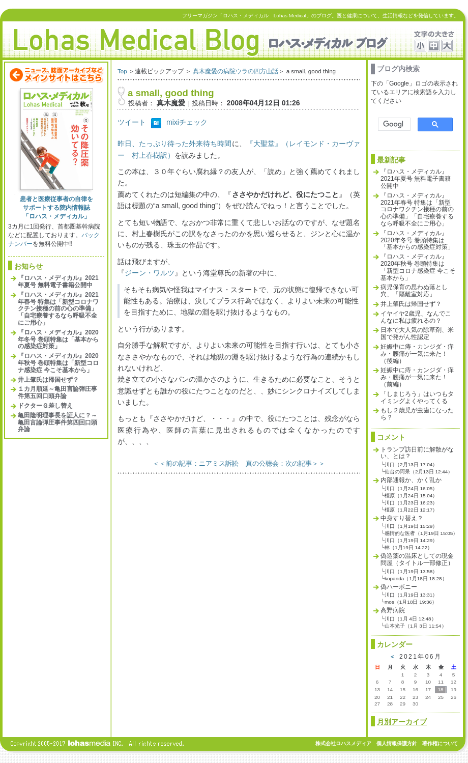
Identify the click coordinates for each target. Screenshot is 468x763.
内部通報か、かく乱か (411, 480)
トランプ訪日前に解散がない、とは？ (417, 453)
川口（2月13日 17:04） (411, 464)
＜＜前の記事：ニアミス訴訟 (196, 463)
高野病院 (393, 610)
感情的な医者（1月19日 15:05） (421, 533)
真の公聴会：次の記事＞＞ (285, 463)
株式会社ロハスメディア (343, 743)
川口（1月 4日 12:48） (410, 618)
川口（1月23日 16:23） (411, 502)
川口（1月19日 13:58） (411, 571)
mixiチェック (187, 122)
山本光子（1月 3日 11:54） (416, 626)
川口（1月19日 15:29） (411, 526)
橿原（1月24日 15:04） (411, 495)
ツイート (132, 122)
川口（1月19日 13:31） (411, 595)
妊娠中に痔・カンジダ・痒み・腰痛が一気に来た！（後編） (417, 353)
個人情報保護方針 (396, 743)
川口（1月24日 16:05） (411, 488)
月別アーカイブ (402, 722)
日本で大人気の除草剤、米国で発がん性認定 (417, 333)
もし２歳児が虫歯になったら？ (417, 414)
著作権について (440, 743)
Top (122, 71)
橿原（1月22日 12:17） (411, 510)
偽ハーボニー (399, 586)
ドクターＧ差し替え (45, 405)
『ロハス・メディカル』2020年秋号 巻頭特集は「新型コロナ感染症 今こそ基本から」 (58, 363)
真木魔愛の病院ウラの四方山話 (235, 71)
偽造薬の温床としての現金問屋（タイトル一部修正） (417, 559)
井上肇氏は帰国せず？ (48, 379)
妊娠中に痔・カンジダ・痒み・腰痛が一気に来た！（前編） (417, 377)
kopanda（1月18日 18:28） (416, 578)
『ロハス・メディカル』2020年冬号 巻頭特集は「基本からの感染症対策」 (58, 339)
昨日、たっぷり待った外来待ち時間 (175, 143)
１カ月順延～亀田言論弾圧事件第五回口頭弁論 (57, 392)
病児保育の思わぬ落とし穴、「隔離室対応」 (414, 291)
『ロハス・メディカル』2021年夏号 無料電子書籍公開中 (58, 281)
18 (440, 689)
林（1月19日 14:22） (408, 547)
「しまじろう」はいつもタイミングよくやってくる (417, 397)
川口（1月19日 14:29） (411, 540)
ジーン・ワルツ (149, 273)
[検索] (393, 124)
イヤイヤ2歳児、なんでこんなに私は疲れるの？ (416, 317)
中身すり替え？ (402, 518)
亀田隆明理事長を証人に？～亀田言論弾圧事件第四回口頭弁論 (57, 422)
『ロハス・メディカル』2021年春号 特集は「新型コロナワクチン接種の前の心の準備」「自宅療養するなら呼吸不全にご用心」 (58, 308)
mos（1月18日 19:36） (411, 602)
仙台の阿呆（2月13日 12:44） (419, 471)
